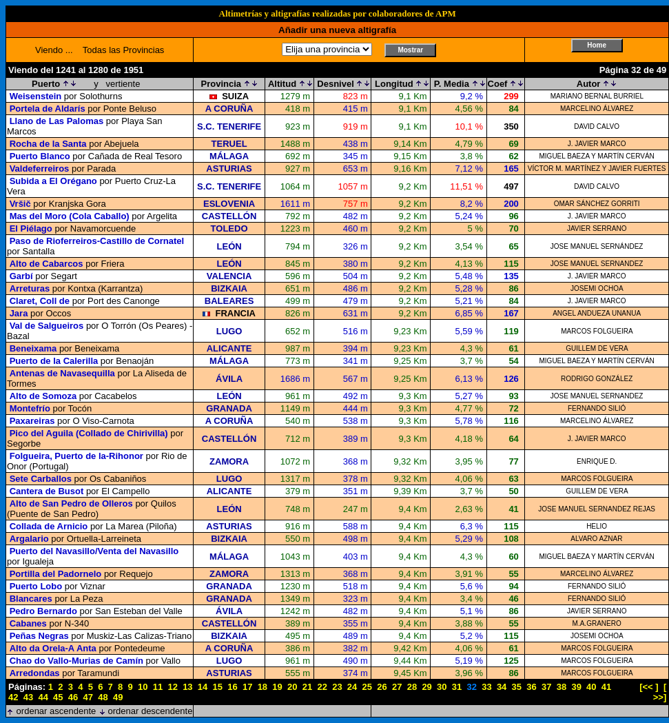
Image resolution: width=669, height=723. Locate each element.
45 (58, 697)
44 (43, 697)
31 (457, 687)
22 (322, 687)
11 (158, 687)
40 (591, 687)
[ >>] (660, 692)
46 (73, 697)
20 (292, 687)
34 (501, 687)
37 (546, 687)
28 (412, 687)
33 (486, 687)
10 (142, 687)
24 (352, 687)
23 (337, 687)
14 (202, 687)
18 (262, 687)
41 (606, 687)
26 (382, 687)
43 (28, 697)
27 (397, 687)
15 (218, 687)
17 (247, 687)
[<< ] (648, 687)
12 (172, 687)
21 (307, 687)
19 (277, 687)
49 (118, 697)
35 (517, 687)
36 (531, 687)
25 (367, 687)
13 (187, 687)
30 (441, 687)
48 (102, 697)
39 (576, 687)
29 (426, 687)
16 (232, 687)
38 (561, 687)
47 (88, 697)
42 (13, 697)
